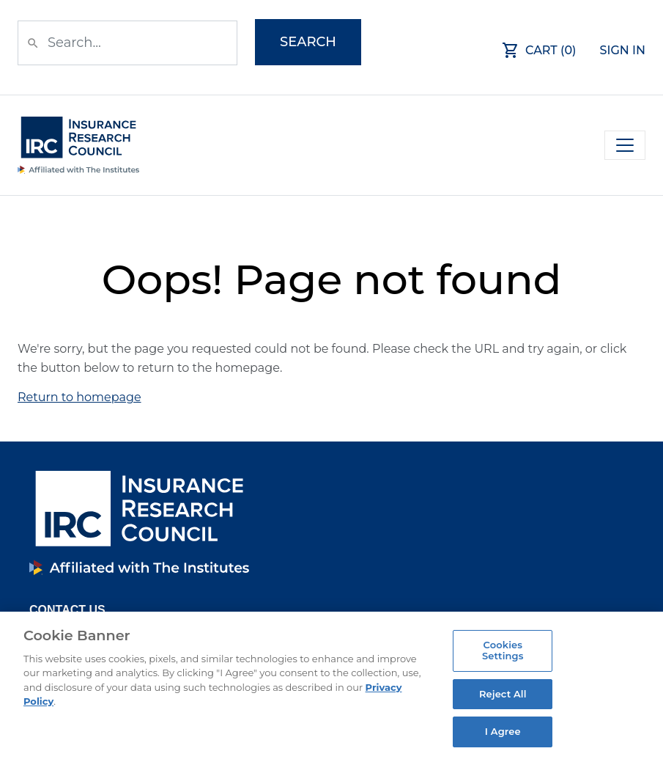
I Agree (503, 731)
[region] (331, 687)
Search (308, 42)
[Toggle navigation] (624, 145)
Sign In (623, 50)
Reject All (503, 694)
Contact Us (67, 610)
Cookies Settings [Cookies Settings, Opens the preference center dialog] (503, 650)
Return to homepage (79, 397)
